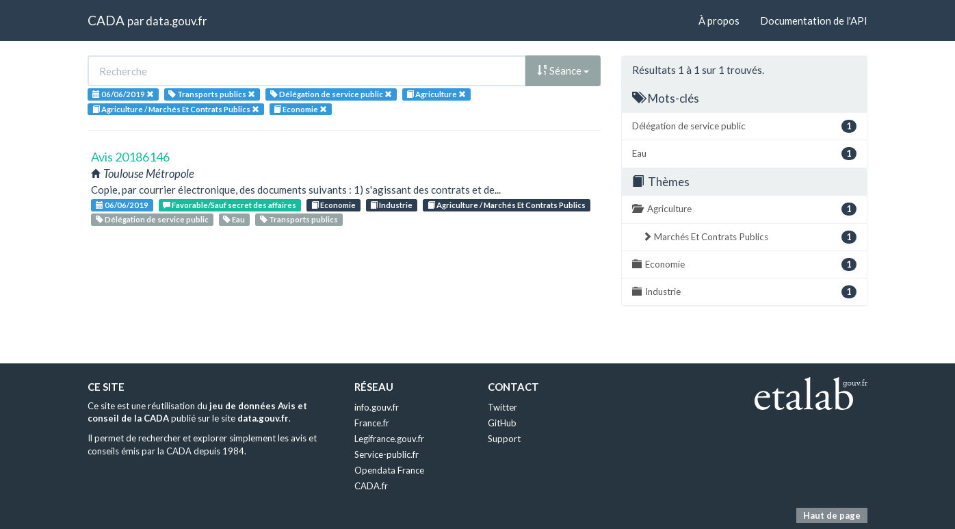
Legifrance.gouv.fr (389, 438)
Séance (563, 70)
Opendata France (389, 470)
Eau (234, 219)
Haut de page (832, 515)
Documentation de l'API (813, 20)
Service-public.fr (386, 454)
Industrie (391, 205)
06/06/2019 (122, 205)
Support (504, 438)
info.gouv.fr (376, 407)
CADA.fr (371, 485)
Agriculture (744, 209)
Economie (333, 205)
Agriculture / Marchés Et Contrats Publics (507, 205)
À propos (719, 20)
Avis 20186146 (130, 156)
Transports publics (299, 219)
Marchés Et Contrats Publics (749, 237)
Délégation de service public (152, 219)
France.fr (371, 422)
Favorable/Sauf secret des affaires (229, 205)
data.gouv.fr (176, 20)
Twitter (502, 407)
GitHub (502, 422)
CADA (106, 20)
